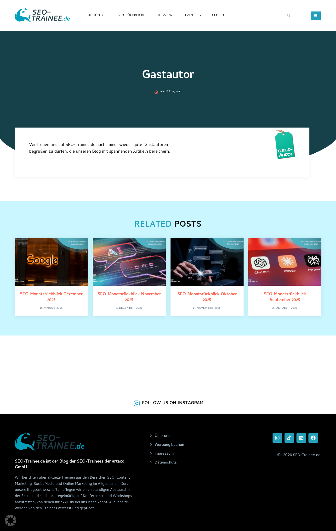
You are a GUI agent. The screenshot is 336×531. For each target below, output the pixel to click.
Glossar (219, 15)
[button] (288, 15)
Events (193, 15)
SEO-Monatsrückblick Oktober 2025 (207, 297)
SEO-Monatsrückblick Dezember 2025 (51, 297)
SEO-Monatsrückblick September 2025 (285, 297)
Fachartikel (96, 15)
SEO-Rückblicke (131, 15)
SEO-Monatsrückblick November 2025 (129, 297)
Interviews (165, 15)
